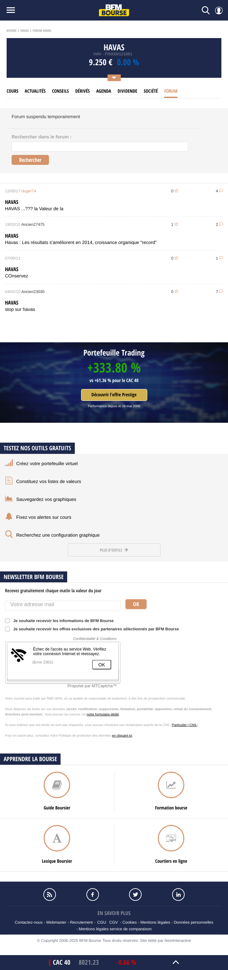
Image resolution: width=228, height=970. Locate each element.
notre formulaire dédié (103, 714)
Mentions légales (155, 922)
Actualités (35, 91)
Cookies (129, 922)
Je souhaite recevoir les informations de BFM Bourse (61, 620)
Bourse (12, 30)
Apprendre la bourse (30, 759)
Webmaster (56, 922)
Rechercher (30, 160)
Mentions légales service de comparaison (115, 929)
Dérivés (82, 91)
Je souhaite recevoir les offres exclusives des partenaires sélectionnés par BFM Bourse (94, 629)
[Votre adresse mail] (63, 605)
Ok (136, 604)
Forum (170, 91)
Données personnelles (193, 922)
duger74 (29, 191)
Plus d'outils (114, 550)
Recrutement (81, 922)
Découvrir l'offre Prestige (113, 395)
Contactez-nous (28, 922)
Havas (25, 30)
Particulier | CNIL (184, 725)
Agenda (103, 91)
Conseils (60, 91)
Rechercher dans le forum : (41, 136)
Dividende (127, 91)
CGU (101, 922)
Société (151, 91)
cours (12, 91)
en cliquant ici (122, 736)
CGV (113, 922)
